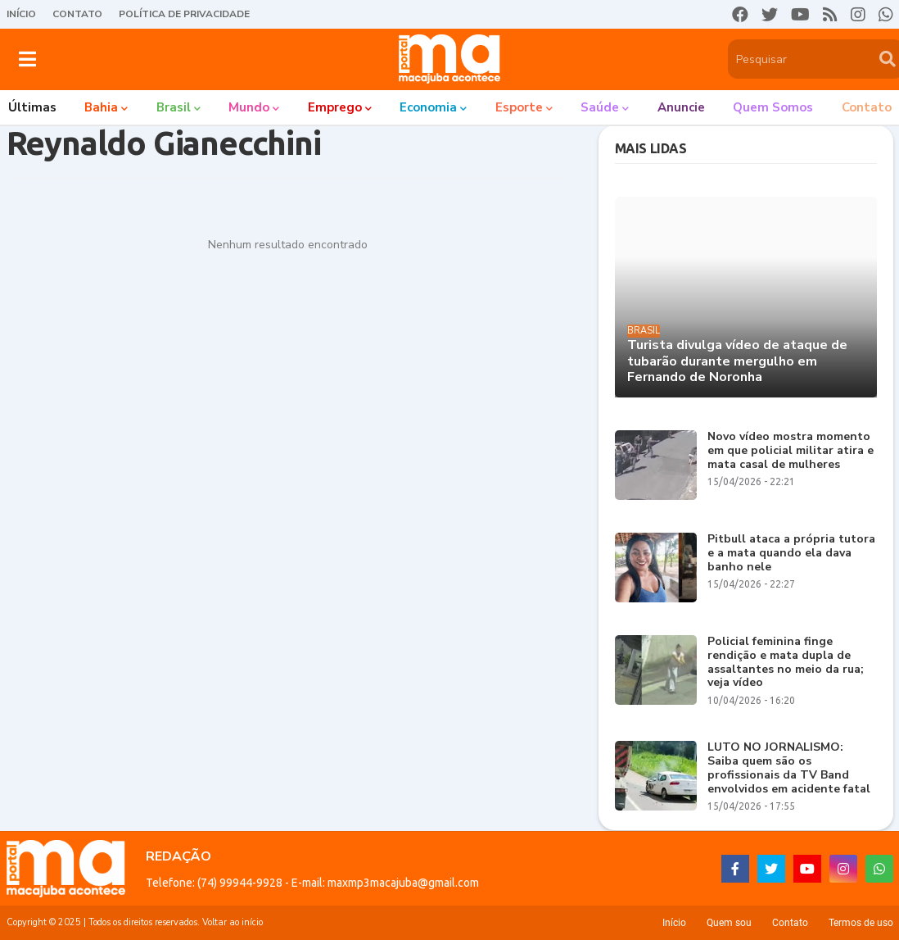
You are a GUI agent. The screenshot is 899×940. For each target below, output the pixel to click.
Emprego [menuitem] (335, 107)
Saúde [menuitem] (600, 107)
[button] (27, 59)
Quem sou (729, 923)
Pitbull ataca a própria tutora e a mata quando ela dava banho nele (791, 553)
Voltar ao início (232, 922)
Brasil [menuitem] (173, 107)
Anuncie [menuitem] (681, 107)
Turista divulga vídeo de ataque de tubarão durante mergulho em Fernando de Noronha (737, 361)
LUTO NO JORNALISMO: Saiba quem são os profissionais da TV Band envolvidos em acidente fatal (788, 768)
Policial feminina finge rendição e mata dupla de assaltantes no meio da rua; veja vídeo (785, 662)
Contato (77, 13)
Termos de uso (861, 923)
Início (21, 13)
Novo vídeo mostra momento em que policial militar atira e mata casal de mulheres (790, 450)
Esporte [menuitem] (519, 107)
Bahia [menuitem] (101, 107)
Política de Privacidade (184, 13)
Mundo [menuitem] (248, 107)
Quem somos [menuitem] (773, 107)
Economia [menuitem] (428, 107)
